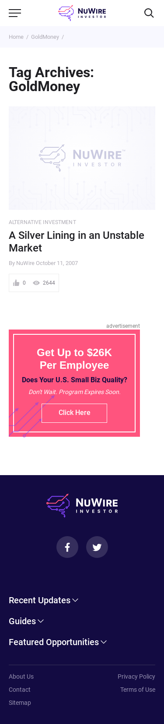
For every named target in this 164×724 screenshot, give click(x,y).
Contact (20, 689)
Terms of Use (137, 689)
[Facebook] (67, 547)
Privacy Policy (136, 676)
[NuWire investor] (82, 13)
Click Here (75, 412)
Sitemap (20, 702)
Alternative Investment (42, 222)
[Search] (149, 13)
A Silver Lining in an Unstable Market (76, 241)
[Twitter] (97, 547)
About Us (21, 676)
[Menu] (15, 13)
